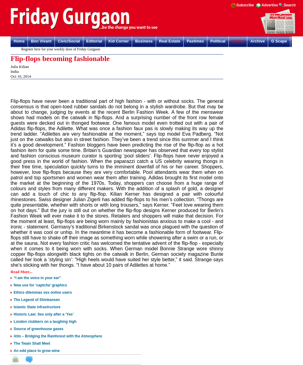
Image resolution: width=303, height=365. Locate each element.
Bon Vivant (41, 41)
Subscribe (245, 5)
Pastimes (195, 41)
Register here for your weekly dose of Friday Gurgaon (61, 49)
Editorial (94, 41)
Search (290, 5)
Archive (257, 41)
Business (144, 41)
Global (238, 41)
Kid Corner (118, 41)
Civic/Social (69, 41)
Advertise (269, 5)
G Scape (279, 41)
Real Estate (169, 41)
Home (19, 41)
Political (217, 41)
